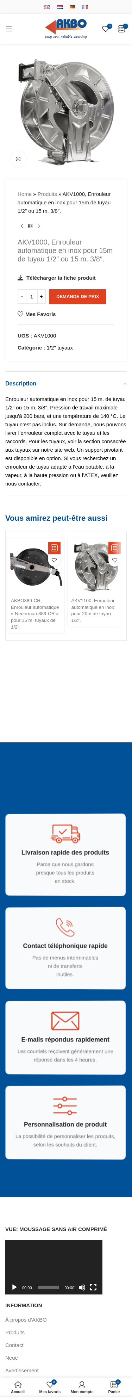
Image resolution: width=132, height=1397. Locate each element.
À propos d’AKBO (26, 1320)
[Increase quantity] (41, 296)
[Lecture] (14, 1291)
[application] (53, 1267)
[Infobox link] (63, 859)
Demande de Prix (77, 296)
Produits (47, 194)
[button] (54, 548)
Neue (11, 1358)
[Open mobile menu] (9, 29)
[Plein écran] (93, 1291)
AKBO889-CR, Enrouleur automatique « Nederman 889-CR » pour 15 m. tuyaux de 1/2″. (35, 614)
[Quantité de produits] (31, 296)
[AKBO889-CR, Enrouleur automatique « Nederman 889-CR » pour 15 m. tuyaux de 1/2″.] (35, 566)
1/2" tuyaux (60, 348)
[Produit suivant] (38, 226)
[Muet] (82, 1291)
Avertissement (22, 1370)
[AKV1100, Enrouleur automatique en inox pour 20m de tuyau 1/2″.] (96, 566)
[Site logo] (66, 28)
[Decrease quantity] (22, 296)
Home (25, 194)
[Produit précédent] (22, 226)
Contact (14, 1345)
